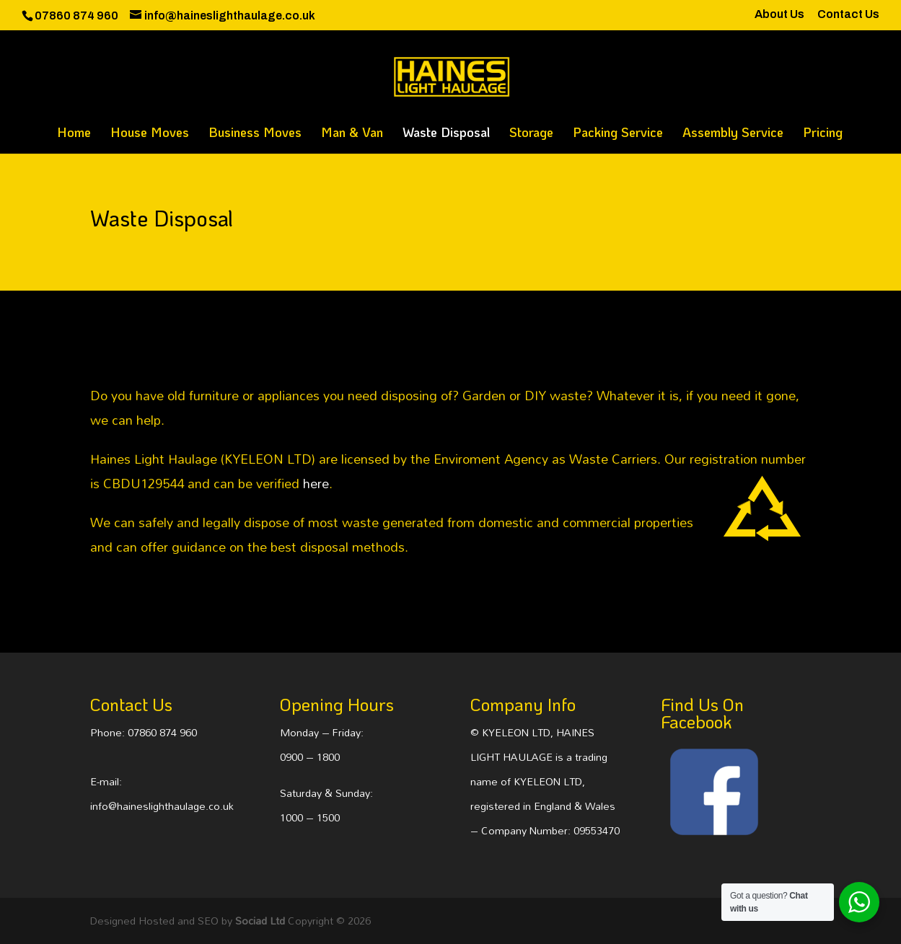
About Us (779, 14)
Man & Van (352, 134)
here (316, 483)
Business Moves (255, 134)
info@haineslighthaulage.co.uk (162, 805)
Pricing (823, 134)
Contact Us (848, 14)
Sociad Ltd (260, 920)
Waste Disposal (446, 134)
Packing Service (618, 134)
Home (74, 134)
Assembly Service (732, 134)
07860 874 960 (162, 732)
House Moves (149, 134)
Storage (531, 134)
